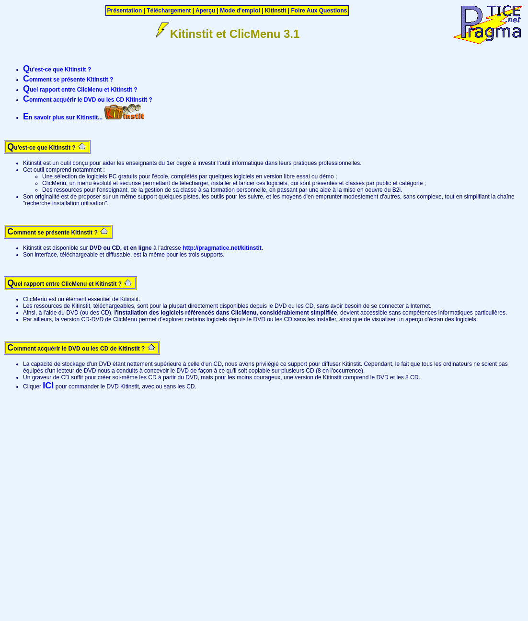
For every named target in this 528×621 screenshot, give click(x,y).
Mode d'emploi (240, 10)
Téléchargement (169, 10)
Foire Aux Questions (319, 10)
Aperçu (205, 10)
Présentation (124, 10)
